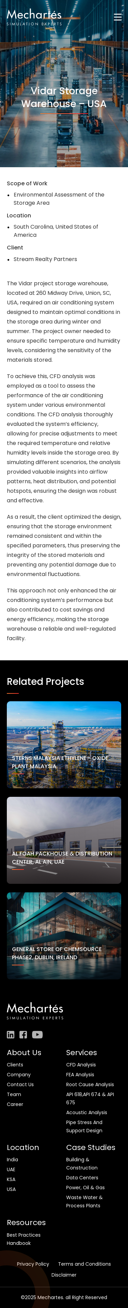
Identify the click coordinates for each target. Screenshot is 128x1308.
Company (19, 1074)
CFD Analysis (81, 1064)
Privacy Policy (33, 1264)
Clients (15, 1064)
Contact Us (20, 1084)
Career (15, 1104)
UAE (11, 1169)
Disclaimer (64, 1274)
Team (14, 1094)
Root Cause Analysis (90, 1084)
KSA (11, 1179)
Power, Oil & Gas (85, 1187)
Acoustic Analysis (86, 1112)
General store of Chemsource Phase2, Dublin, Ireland (57, 953)
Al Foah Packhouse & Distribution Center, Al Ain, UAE (62, 858)
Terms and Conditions (84, 1264)
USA (11, 1189)
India (12, 1159)
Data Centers (82, 1177)
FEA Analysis (80, 1074)
